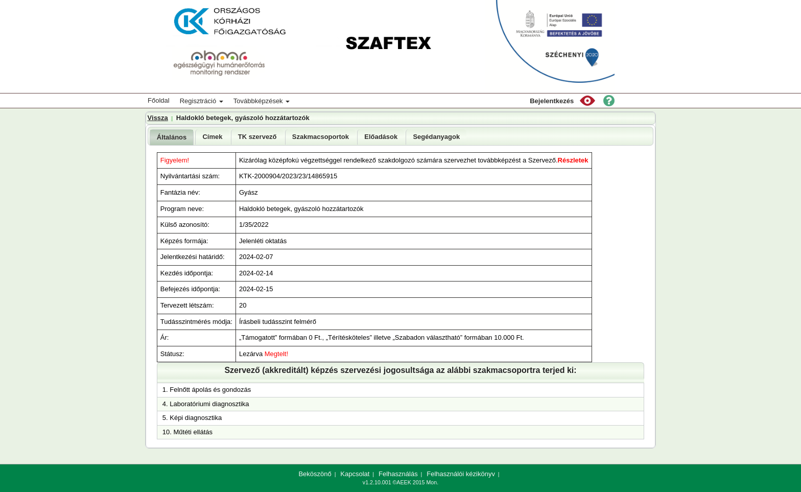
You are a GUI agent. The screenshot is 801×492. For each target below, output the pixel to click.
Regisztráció (201, 101)
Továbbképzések (261, 101)
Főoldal (159, 100)
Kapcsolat (354, 474)
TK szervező (257, 136)
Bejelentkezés (552, 101)
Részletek (573, 160)
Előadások (380, 136)
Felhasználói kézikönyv (461, 474)
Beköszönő (314, 474)
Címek (212, 136)
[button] (587, 100)
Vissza (158, 118)
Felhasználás (398, 474)
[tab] (172, 137)
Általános (172, 137)
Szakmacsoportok (320, 136)
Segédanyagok (436, 136)
